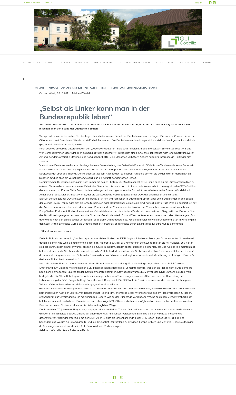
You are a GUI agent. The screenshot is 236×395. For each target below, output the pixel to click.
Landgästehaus (188, 63)
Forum (65, 62)
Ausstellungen (164, 63)
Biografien (81, 63)
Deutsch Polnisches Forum (134, 63)
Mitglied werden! (30, 2)
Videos (207, 63)
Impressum (108, 383)
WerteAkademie (103, 63)
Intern (198, 3)
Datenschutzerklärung (133, 383)
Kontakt (47, 2)
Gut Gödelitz (30, 62)
